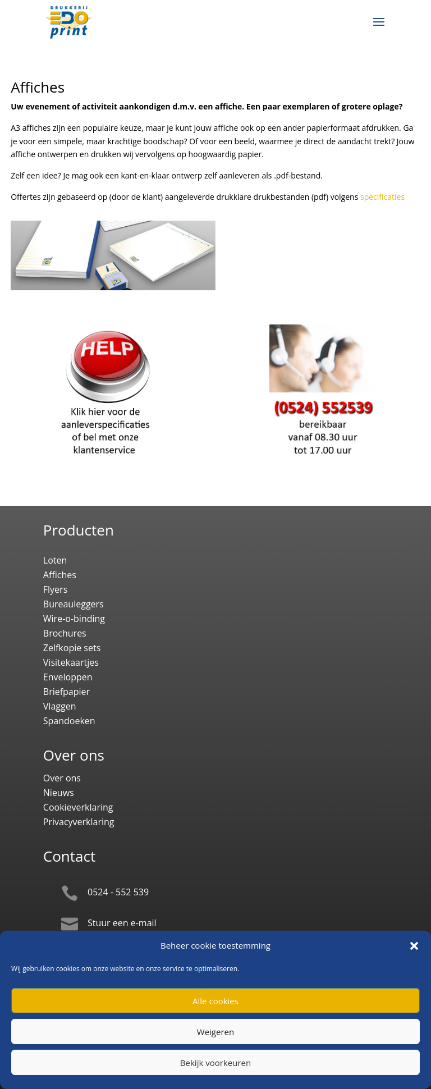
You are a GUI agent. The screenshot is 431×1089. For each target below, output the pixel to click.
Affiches (59, 575)
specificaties (382, 196)
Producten (78, 530)
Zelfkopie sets (72, 648)
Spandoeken (69, 721)
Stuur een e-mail (122, 923)
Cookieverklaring (78, 807)
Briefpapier (66, 691)
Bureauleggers (73, 604)
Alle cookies (215, 1000)
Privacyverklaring (78, 822)
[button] (414, 945)
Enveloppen (68, 677)
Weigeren (215, 1031)
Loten (55, 560)
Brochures (64, 633)
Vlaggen (59, 706)
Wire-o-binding (74, 618)
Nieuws (58, 792)
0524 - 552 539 (118, 892)
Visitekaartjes (71, 662)
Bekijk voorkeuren (215, 1062)
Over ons (62, 778)
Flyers (55, 589)
